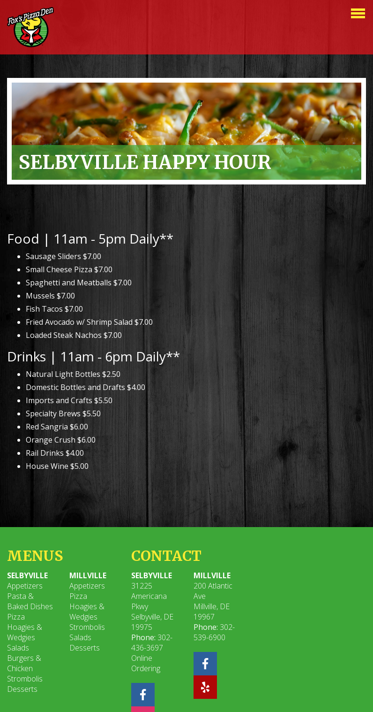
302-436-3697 (151, 642)
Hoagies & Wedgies (24, 632)
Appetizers (25, 586)
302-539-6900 (214, 632)
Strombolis (25, 679)
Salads (18, 648)
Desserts (22, 689)
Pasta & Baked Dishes (30, 601)
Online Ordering (145, 663)
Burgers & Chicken (24, 663)
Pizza (16, 617)
